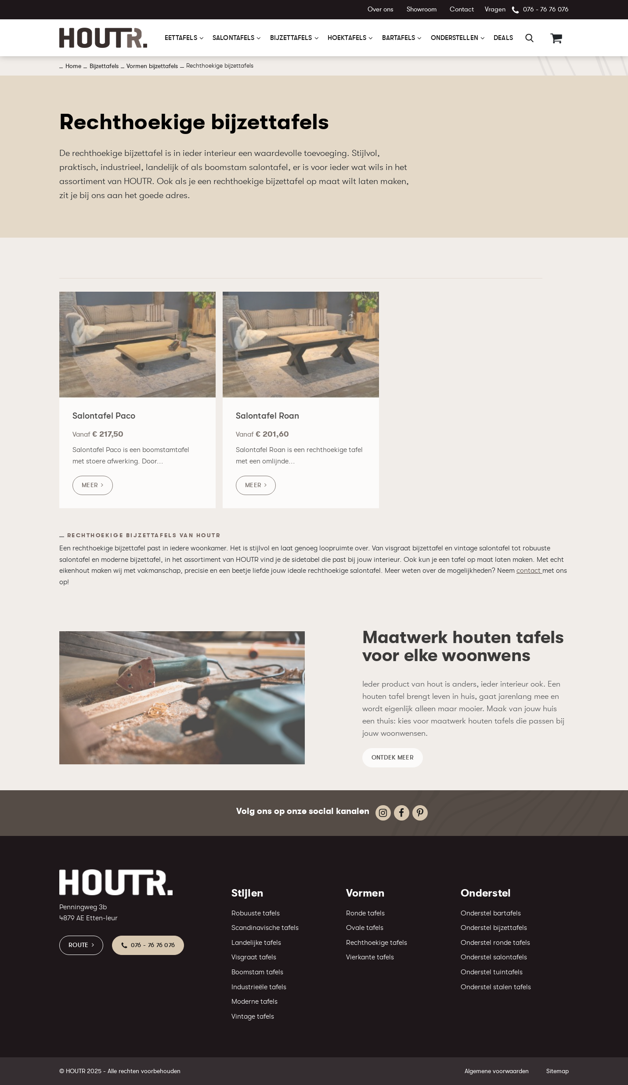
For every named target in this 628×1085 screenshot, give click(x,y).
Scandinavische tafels (265, 928)
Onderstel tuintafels (492, 972)
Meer (90, 491)
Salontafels (233, 38)
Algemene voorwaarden (497, 1070)
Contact (462, 9)
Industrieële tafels (258, 987)
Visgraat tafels (253, 957)
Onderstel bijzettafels (494, 928)
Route (79, 944)
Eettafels (181, 38)
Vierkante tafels (370, 957)
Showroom (422, 9)
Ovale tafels (364, 928)
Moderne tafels (254, 1001)
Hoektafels (347, 38)
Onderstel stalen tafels (496, 987)
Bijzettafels (291, 38)
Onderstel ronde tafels (495, 943)
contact (529, 571)
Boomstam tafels (257, 972)
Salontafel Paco (103, 422)
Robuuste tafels (255, 913)
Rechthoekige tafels (376, 943)
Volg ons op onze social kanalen (302, 811)
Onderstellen (454, 38)
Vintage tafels (252, 1016)
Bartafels (398, 38)
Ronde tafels (365, 913)
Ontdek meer (393, 762)
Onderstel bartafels (491, 913)
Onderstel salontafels (494, 957)
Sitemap (557, 1070)
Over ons (380, 9)
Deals (503, 38)
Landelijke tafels (256, 943)
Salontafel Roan (267, 422)
